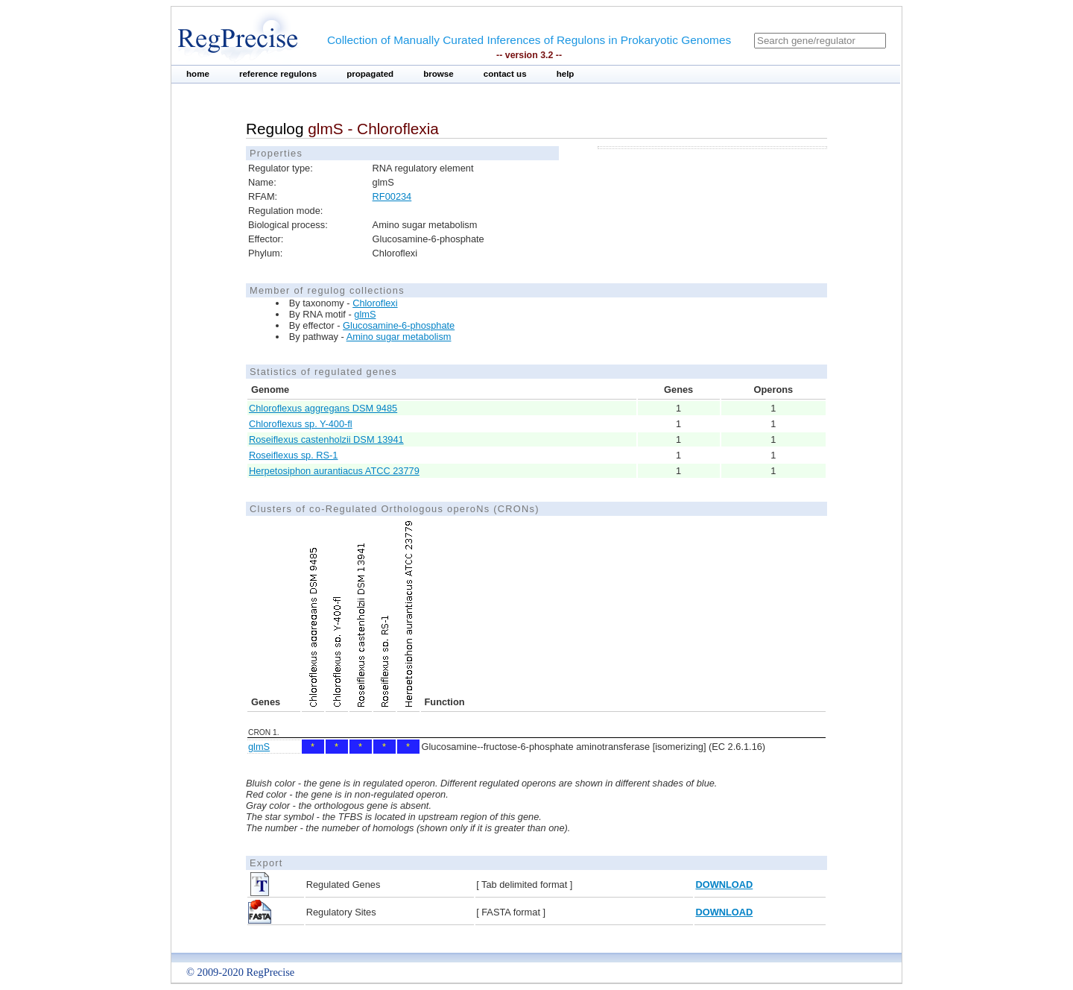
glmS (365, 314)
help (566, 73)
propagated (369, 73)
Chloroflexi (374, 303)
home (197, 73)
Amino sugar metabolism (399, 336)
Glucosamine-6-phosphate (399, 325)
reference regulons (278, 73)
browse (438, 73)
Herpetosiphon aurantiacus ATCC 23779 (334, 470)
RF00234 (392, 196)
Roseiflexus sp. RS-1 (293, 455)
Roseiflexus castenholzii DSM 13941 (326, 439)
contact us (505, 73)
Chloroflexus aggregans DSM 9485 (323, 408)
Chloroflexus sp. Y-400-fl (300, 423)
